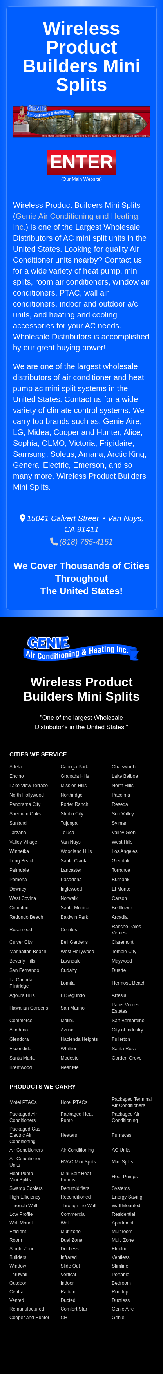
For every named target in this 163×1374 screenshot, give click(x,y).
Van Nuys (71, 842)
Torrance (121, 870)
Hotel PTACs (74, 1102)
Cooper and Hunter (29, 1317)
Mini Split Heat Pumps (76, 1177)
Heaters (69, 1135)
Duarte (119, 970)
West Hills (122, 842)
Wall (65, 1223)
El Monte (121, 889)
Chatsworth (124, 767)
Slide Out (70, 1266)
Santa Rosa (124, 1048)
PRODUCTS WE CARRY (42, 1086)
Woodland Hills (76, 851)
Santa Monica (75, 908)
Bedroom (121, 1283)
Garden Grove (126, 1058)
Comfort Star (74, 1309)
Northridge (72, 795)
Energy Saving (127, 1197)
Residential (123, 1214)
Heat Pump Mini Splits (21, 1177)
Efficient (17, 1231)
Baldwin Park (74, 917)
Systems (121, 1188)
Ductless (70, 1248)
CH (64, 1317)
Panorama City (24, 804)
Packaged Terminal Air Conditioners (132, 1102)
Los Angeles (124, 851)
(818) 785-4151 (81, 541)
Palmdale (19, 870)
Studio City (72, 814)
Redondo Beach (26, 917)
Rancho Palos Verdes (126, 930)
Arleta (15, 767)
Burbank (120, 879)
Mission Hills (74, 785)
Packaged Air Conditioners (23, 1117)
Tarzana (17, 832)
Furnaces (121, 1135)
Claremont (122, 942)
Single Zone (21, 1248)
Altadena (18, 1030)
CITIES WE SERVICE (38, 754)
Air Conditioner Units (24, 1162)
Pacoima (121, 795)
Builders (17, 1257)
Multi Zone (123, 1240)
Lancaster (71, 870)
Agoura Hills (22, 995)
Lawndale (71, 961)
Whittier (69, 1048)
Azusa (67, 1030)
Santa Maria (22, 1058)
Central (17, 1292)
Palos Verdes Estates (125, 1008)
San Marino (73, 1008)
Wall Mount (21, 1223)
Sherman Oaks (25, 814)
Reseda (120, 804)
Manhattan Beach (27, 951)
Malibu (67, 1020)
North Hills (122, 785)
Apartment (122, 1223)
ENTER (82, 161)
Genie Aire (123, 1309)
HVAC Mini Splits (78, 1162)
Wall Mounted (126, 1205)
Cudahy (69, 970)
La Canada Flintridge (21, 983)
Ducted (68, 1300)
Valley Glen (123, 832)
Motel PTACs (23, 1102)
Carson (119, 898)
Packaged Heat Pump (77, 1117)
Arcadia (120, 917)
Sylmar (119, 823)
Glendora (19, 1039)
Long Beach (21, 861)
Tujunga (69, 823)
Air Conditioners (26, 1150)
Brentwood (20, 1067)
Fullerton (121, 1039)
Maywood (122, 961)
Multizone (71, 1231)
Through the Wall (78, 1205)
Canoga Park (74, 767)
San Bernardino (128, 1020)
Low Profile (21, 1214)
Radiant (69, 1292)
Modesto (70, 1058)
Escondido (20, 1048)
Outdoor (17, 1283)
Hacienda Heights (79, 1039)
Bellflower (122, 908)
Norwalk (69, 898)
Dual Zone (71, 1240)
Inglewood (71, 889)
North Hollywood (26, 795)
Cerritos (69, 929)
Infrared (69, 1257)
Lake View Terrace (28, 785)
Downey (17, 889)
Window (17, 1266)
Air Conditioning (77, 1150)
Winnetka (19, 851)
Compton (19, 908)
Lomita (68, 983)
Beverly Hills (22, 961)
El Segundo (73, 995)
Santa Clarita (74, 861)
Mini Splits (122, 1162)
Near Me (70, 1067)
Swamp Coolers (26, 1188)
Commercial (73, 1214)
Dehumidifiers (75, 1188)
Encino (16, 776)
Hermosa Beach (128, 983)
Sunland (18, 823)
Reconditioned (76, 1197)
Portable (120, 1274)
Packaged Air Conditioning (125, 1117)
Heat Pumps (125, 1176)
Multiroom (122, 1231)
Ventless (120, 1257)
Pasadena (71, 879)
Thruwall (18, 1274)
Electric (119, 1248)
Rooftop (120, 1292)
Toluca (67, 832)
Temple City (124, 951)
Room (15, 1240)
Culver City (21, 942)
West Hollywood (77, 951)
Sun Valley (123, 814)
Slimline (120, 1266)
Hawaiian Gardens (28, 1008)
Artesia (119, 995)
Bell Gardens (74, 942)
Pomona (18, 879)
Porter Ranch (75, 804)
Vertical (68, 1274)
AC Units (121, 1150)
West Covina (22, 898)
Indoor (67, 1283)
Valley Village (23, 842)
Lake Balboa (125, 776)
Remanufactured (26, 1309)
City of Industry (127, 1030)
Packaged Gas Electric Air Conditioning (24, 1135)
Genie (118, 1317)
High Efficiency (24, 1197)
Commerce (21, 1020)
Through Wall (23, 1205)
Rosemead (20, 929)
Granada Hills (75, 776)
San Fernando (24, 970)
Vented (16, 1300)
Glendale (121, 861)
